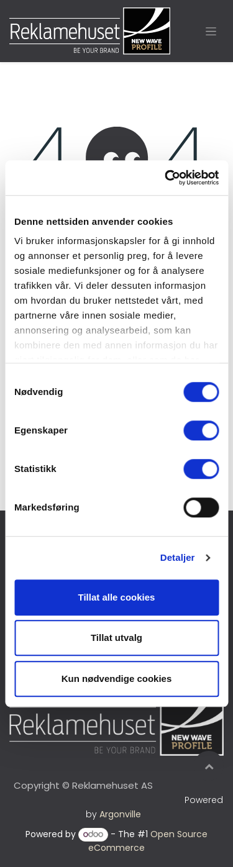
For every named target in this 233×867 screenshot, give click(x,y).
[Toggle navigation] (211, 31)
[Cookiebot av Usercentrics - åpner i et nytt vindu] (166, 178)
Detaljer (177, 557)
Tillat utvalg (116, 637)
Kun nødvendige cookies (117, 678)
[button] (209, 766)
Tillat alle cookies (116, 597)
